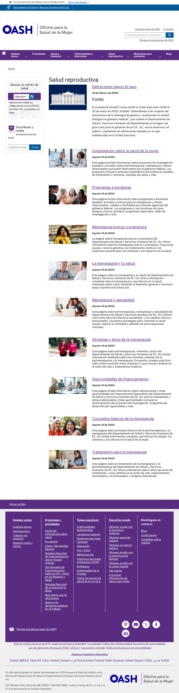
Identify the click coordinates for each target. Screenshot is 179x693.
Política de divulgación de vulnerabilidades (128, 648)
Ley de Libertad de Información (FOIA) (49, 648)
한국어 (45, 660)
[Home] (37, 35)
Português (118, 660)
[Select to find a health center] (31, 96)
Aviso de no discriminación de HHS (32, 643)
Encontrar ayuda (119, 520)
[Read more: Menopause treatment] (68, 459)
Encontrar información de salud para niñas (119, 578)
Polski (108, 660)
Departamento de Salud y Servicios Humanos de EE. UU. (41, 7)
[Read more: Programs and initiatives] (68, 194)
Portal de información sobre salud (56, 534)
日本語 (148, 660)
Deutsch (139, 660)
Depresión (83, 546)
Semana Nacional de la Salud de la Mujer (56, 587)
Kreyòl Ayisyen (86, 660)
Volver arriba (17, 504)
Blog (168, 54)
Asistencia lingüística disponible (69, 643)
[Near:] (23, 96)
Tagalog (54, 660)
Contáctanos (149, 535)
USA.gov (75, 648)
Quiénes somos (22, 520)
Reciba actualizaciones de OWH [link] (36, 629)
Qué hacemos (21, 531)
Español (14, 660)
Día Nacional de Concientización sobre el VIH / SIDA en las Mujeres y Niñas (57, 574)
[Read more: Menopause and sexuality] (68, 307)
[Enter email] (18, 147)
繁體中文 (24, 660)
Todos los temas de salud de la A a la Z (89, 580)
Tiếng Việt (35, 660)
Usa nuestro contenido (93, 648)
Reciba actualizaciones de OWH (157, 40)
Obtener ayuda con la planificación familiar (121, 555)
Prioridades (38, 54)
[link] (13, 629)
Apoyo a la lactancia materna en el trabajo (56, 605)
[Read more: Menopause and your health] (68, 270)
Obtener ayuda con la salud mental (121, 565)
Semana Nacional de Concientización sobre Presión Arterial (57, 558)
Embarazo (83, 566)
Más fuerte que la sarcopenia (56, 596)
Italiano (129, 660)
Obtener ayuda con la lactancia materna (121, 530)
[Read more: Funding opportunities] (68, 385)
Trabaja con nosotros (20, 537)
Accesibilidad (94, 643)
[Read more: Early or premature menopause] (68, 234)
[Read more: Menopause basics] (68, 426)
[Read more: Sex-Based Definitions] (68, 97)
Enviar (35, 147)
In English (168, 29)
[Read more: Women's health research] (68, 158)
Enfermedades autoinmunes (86, 528)
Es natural (51, 541)
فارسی (156, 660)
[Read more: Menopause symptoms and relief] (68, 346)
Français (99, 660)
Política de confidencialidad (117, 643)
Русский (64, 660)
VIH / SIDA (83, 550)
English (165, 660)
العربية (73, 660)
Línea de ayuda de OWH (147, 29)
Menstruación (85, 554)
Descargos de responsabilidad (149, 643)
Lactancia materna (88, 534)
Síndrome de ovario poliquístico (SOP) (89, 560)
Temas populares (88, 520)
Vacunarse (115, 570)
